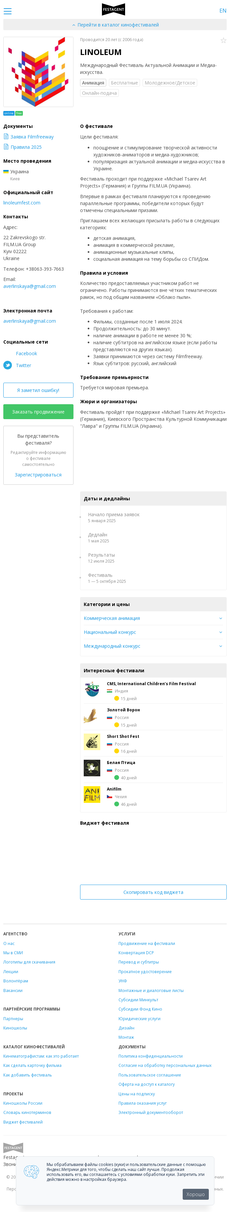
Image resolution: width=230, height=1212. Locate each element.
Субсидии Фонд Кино (140, 1009)
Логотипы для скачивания (29, 961)
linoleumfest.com (21, 202)
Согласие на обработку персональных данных (164, 1065)
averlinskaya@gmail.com (29, 286)
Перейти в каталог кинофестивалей (115, 25)
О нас (9, 943)
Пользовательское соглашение (149, 1074)
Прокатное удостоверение (145, 971)
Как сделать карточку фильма (32, 1065)
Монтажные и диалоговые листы (151, 990)
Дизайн (126, 1027)
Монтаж (126, 1037)
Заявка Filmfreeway (28, 137)
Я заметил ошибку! (38, 390)
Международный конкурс (112, 646)
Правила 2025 (22, 147)
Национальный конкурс (110, 632)
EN (223, 10)
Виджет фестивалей (23, 1122)
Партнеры (13, 1018)
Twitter (17, 365)
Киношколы (15, 1027)
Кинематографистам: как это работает (41, 1056)
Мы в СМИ (13, 952)
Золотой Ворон (123, 709)
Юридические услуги (139, 1018)
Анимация (93, 83)
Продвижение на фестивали (146, 943)
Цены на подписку (136, 1093)
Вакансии (13, 990)
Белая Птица (121, 762)
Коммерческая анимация (112, 618)
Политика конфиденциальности (150, 1056)
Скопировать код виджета (153, 892)
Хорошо (196, 1194)
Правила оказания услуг (142, 1103)
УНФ (122, 980)
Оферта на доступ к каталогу (146, 1084)
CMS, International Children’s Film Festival (151, 683)
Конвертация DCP (136, 952)
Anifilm (114, 789)
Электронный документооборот (150, 1112)
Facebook (20, 353)
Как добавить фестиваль (27, 1074)
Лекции (10, 971)
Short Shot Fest (123, 736)
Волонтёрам (15, 980)
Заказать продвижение (38, 412)
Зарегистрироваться (38, 474)
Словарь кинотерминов (27, 1112)
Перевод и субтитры (138, 961)
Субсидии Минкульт (138, 999)
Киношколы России (22, 1103)
